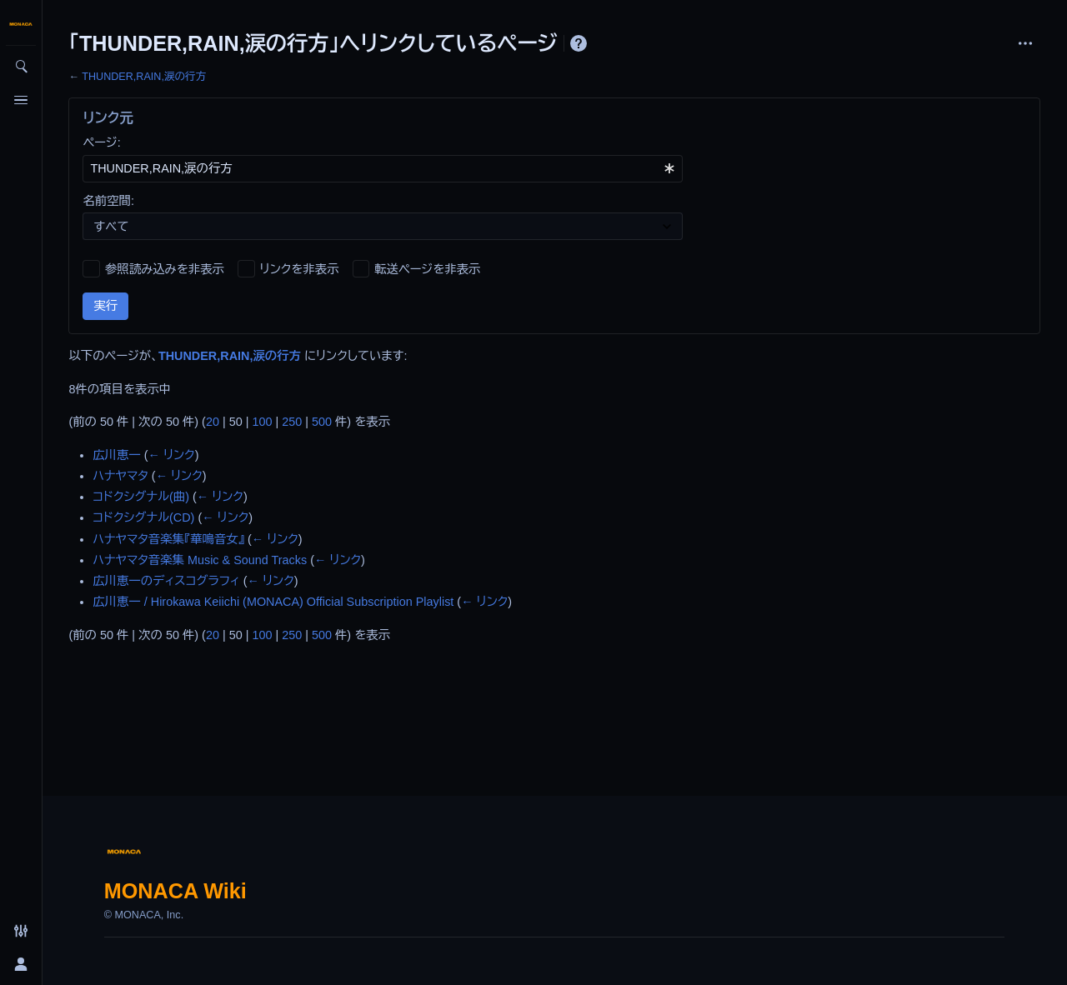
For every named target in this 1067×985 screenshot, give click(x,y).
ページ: (101, 142)
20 (212, 421)
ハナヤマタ (120, 475)
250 (292, 421)
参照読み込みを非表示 (164, 269)
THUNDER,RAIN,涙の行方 (144, 76)
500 (322, 421)
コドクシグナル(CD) (143, 517)
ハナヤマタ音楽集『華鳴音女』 (168, 539)
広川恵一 (117, 455)
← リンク (171, 455)
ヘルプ (578, 43)
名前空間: (108, 201)
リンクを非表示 (299, 269)
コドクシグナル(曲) (141, 496)
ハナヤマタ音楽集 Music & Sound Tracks (200, 560)
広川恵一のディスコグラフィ (166, 581)
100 (262, 421)
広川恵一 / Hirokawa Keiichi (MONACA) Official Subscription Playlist (273, 601)
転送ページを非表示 (427, 269)
